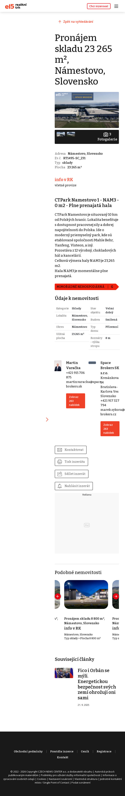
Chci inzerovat (98, 6)
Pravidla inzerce (61, 756)
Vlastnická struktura (85, 783)
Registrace (104, 756)
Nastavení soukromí (60, 783)
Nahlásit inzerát (78, 490)
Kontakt (62, 762)
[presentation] (59, 601)
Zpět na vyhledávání (79, 22)
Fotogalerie (107, 136)
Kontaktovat (75, 454)
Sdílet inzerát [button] (76, 478)
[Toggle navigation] (117, 6)
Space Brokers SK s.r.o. (107, 372)
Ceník (85, 756)
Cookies (41, 783)
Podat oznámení (80, 787)
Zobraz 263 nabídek (75, 405)
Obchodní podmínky (28, 756)
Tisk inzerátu (76, 466)
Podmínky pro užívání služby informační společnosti (70, 780)
